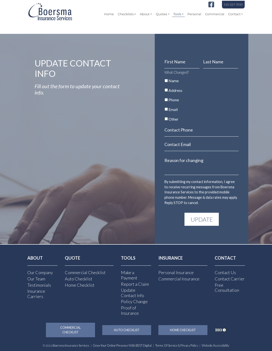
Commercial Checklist (85, 272)
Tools (177, 14)
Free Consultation (227, 287)
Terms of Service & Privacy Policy (176, 345)
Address (175, 90)
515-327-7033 (233, 4)
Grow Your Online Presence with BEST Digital (122, 345)
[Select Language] (221, 29)
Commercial (214, 14)
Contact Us (225, 272)
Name (174, 80)
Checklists (126, 14)
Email (173, 109)
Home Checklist (80, 284)
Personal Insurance (176, 272)
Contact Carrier (230, 278)
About (145, 14)
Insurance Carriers (36, 293)
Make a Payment (129, 275)
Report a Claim (135, 283)
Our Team (36, 278)
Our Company (40, 272)
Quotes (161, 14)
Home (109, 14)
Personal (194, 14)
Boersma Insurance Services (71, 345)
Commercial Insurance (178, 278)
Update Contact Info (132, 292)
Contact (234, 14)
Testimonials (39, 284)
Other (173, 119)
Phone (174, 99)
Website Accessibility (215, 345)
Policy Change (134, 301)
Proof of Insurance (130, 310)
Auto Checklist (78, 278)
